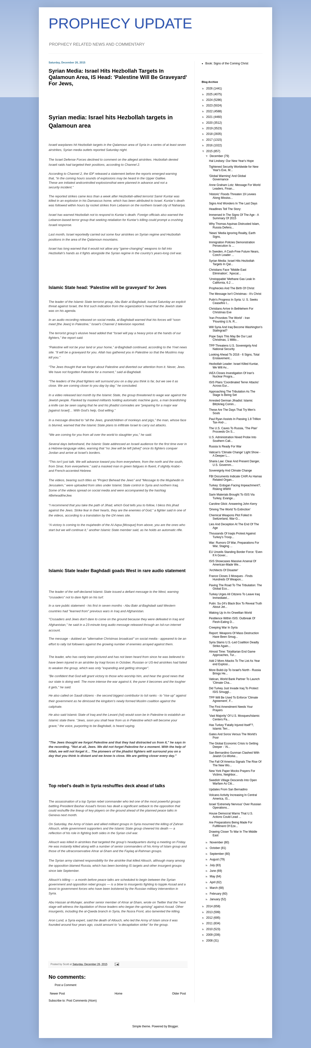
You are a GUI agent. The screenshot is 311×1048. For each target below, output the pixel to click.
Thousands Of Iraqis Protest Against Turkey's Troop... (232, 535)
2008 (210, 940)
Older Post (179, 993)
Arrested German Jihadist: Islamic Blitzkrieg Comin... (231, 402)
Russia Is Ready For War (225, 446)
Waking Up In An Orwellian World (230, 612)
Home (118, 993)
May (213, 876)
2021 (210, 117)
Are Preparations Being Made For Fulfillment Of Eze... (230, 824)
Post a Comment (65, 985)
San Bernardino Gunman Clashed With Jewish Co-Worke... (234, 754)
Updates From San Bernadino (228, 789)
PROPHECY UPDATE (120, 23)
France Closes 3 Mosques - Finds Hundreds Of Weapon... (230, 577)
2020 (210, 122)
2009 (210, 934)
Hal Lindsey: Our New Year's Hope (231, 161)
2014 (210, 906)
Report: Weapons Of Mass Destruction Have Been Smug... (234, 634)
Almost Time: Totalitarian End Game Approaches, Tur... (232, 653)
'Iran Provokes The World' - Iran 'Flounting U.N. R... (229, 319)
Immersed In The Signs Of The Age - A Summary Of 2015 (234, 216)
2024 (210, 100)
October (215, 848)
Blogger (173, 1026)
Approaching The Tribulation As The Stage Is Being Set (232, 393)
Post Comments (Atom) (81, 1000)
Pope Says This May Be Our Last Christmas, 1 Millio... (230, 338)
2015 (210, 151)
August (215, 859)
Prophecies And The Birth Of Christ (231, 288)
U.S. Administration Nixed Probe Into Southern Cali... (232, 439)
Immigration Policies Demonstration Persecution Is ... (232, 244)
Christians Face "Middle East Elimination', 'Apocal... (227, 271)
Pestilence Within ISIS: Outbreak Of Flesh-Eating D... (232, 620)
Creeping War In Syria (223, 627)
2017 (210, 139)
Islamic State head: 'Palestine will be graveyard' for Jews (107, 287)
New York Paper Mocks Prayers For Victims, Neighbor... (232, 772)
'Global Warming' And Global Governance (227, 177)
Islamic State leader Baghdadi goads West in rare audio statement (117, 570)
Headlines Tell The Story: (225, 209)
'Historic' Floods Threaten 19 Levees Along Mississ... (232, 195)
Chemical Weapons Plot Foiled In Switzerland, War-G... (230, 517)
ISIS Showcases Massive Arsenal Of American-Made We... (232, 562)
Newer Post (57, 993)
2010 (210, 929)
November (217, 842)
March (214, 888)
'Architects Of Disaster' (223, 570)
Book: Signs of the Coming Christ (226, 63)
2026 (210, 88)
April (213, 882)
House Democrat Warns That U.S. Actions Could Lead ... (231, 815)
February (216, 893)
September (217, 854)
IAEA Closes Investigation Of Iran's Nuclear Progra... (231, 374)
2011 (210, 923)
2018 (210, 134)
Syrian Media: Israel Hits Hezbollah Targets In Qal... (231, 262)
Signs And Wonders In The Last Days (233, 203)
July (213, 865)
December (217, 156)
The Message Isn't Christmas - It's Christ (235, 294)
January (215, 899)
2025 (210, 94)
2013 (210, 912)
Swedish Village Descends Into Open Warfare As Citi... (233, 781)
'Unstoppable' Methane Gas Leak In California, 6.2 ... (232, 280)
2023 (210, 105)
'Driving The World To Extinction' (230, 509)
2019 (210, 128)
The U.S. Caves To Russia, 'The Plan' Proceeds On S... (233, 430)
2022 (210, 111)
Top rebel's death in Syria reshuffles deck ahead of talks (107, 785)
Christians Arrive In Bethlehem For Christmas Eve (231, 310)
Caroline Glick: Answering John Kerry (233, 504)
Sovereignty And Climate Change (230, 470)
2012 (210, 917)
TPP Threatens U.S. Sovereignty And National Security (233, 347)
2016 (210, 145)
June (213, 871)
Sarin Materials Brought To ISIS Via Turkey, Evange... (232, 496)
